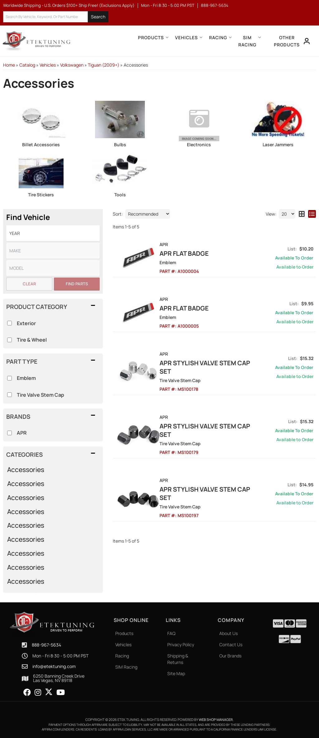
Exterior (26, 323)
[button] (55, 17)
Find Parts (77, 284)
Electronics (199, 144)
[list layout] (312, 214)
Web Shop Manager (216, 719)
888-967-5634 (46, 645)
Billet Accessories (41, 144)
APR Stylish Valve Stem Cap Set (212, 367)
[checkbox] (9, 433)
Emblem (26, 378)
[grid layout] (302, 214)
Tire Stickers (41, 195)
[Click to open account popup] (307, 41)
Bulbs (120, 144)
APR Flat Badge (191, 253)
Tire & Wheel (32, 339)
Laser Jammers (278, 144)
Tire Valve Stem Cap (40, 394)
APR (21, 432)
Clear (29, 284)
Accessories (25, 469)
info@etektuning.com (54, 666)
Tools (120, 195)
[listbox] (53, 233)
